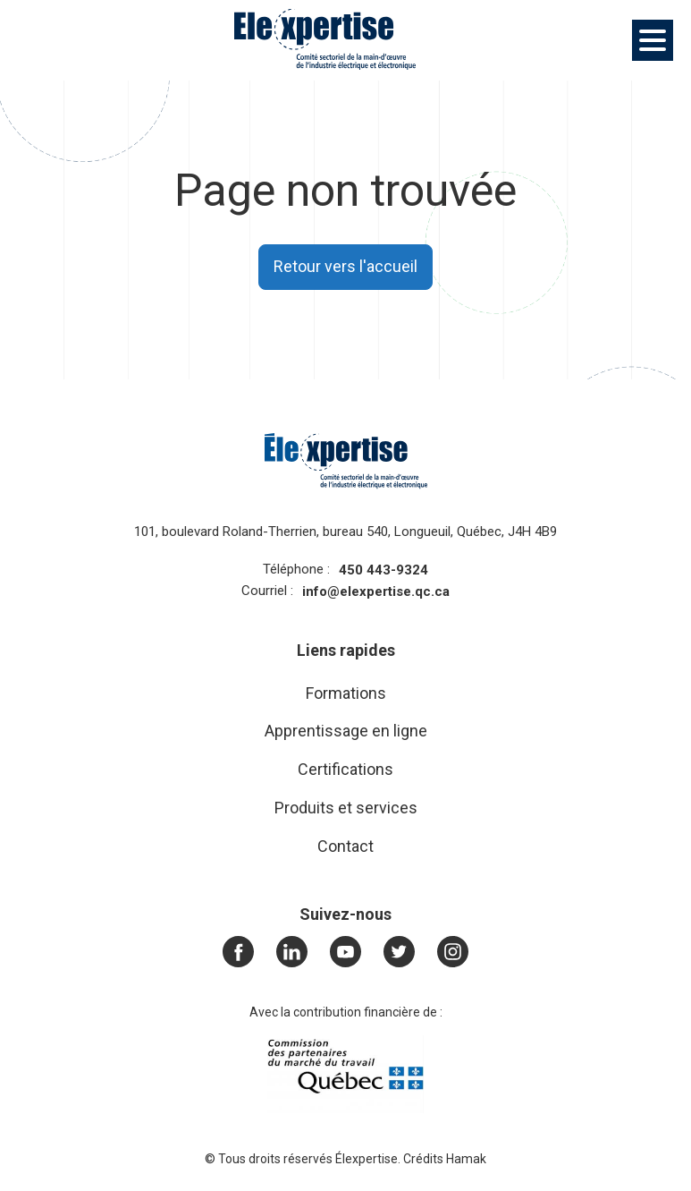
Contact (345, 846)
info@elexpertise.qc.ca (376, 591)
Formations (346, 693)
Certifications (345, 769)
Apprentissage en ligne (346, 730)
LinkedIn (296, 951)
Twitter (404, 951)
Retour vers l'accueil (345, 266)
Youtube (350, 951)
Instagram (453, 951)
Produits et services (345, 807)
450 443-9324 (383, 570)
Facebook (243, 951)
